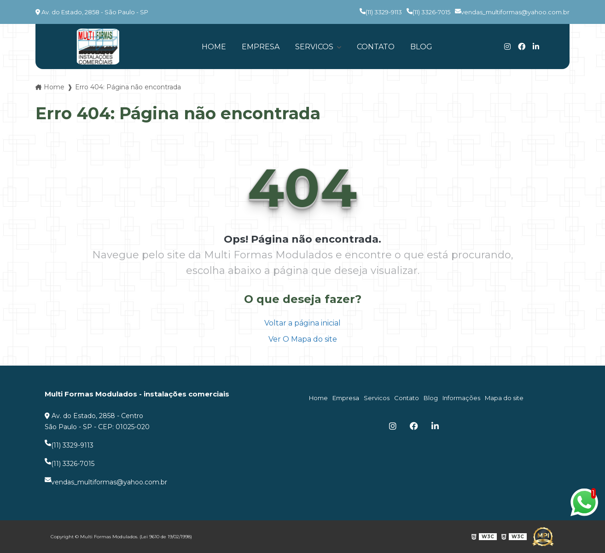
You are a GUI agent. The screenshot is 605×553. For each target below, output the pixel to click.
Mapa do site (504, 398)
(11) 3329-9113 (381, 12)
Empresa (260, 46)
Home (214, 46)
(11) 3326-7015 (428, 12)
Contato (376, 46)
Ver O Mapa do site (302, 339)
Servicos (315, 46)
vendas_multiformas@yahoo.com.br (512, 12)
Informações (461, 398)
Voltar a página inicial (302, 323)
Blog (421, 46)
